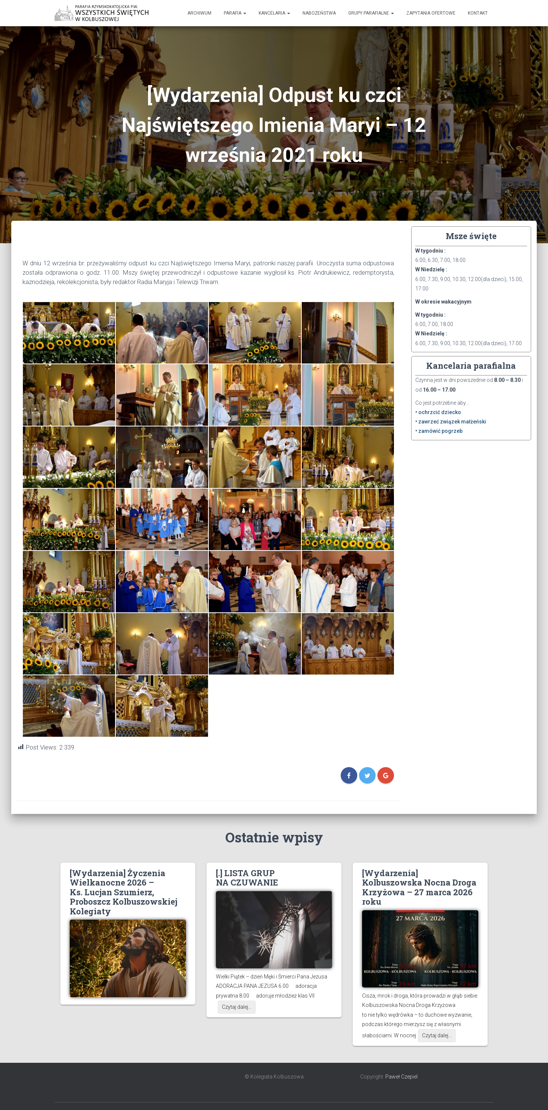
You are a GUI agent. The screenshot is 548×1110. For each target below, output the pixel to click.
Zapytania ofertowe (430, 13)
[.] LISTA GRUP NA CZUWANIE (247, 878)
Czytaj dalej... (237, 1007)
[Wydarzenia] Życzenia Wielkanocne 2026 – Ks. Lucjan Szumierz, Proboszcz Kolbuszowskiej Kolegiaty (123, 892)
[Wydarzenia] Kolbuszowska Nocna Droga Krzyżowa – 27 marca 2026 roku (419, 887)
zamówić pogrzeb (440, 431)
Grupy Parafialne (371, 13)
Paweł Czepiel (401, 1077)
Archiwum (199, 13)
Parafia (235, 13)
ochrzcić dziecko (439, 412)
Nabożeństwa (319, 13)
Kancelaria (274, 13)
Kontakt (478, 13)
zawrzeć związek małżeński (452, 422)
